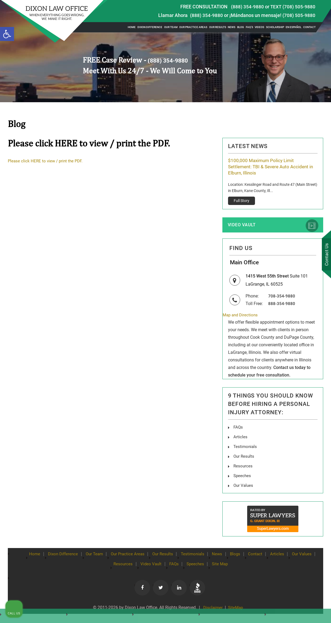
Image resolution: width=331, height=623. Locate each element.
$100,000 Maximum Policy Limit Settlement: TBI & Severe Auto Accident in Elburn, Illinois (270, 167)
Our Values (103, 566)
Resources (133, 566)
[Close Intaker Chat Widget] (313, 450)
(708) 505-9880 (298, 15)
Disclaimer (212, 609)
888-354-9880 (281, 307)
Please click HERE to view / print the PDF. (47, 160)
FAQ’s (249, 27)
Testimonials (209, 556)
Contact (309, 27)
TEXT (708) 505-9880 (292, 6)
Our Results (217, 27)
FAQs (238, 431)
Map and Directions (241, 318)
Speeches (213, 566)
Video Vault (244, 226)
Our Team (171, 27)
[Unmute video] (235, 450)
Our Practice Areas (193, 27)
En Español (293, 27)
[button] (7, 34)
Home (132, 27)
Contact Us (325, 255)
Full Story (241, 201)
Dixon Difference (149, 27)
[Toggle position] (302, 450)
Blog (240, 27)
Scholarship (275, 27)
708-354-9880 (281, 299)
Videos (259, 27)
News (231, 27)
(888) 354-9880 (247, 6)
